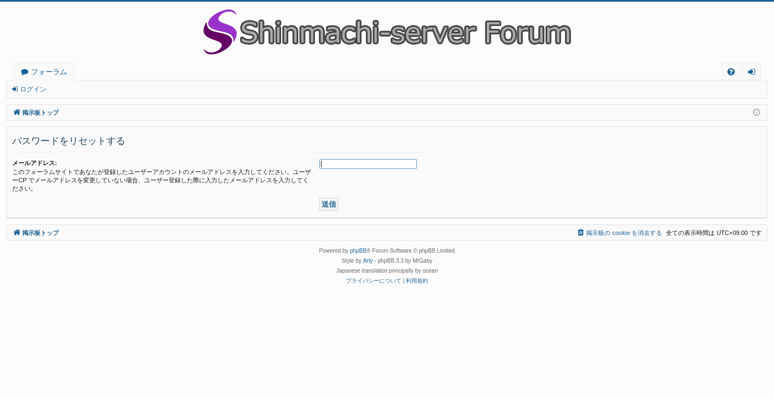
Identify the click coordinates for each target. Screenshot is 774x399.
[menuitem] (731, 71)
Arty (368, 261)
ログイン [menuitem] (754, 73)
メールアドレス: (34, 163)
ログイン (33, 89)
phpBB (358, 251)
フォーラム (49, 71)
